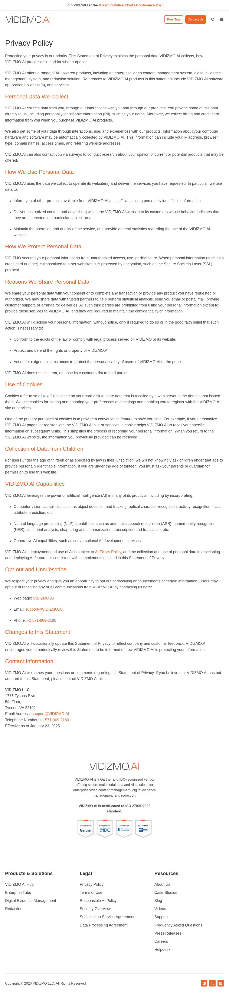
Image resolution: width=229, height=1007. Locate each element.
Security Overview (95, 909)
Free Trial (173, 19)
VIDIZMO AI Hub (19, 884)
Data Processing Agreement (103, 925)
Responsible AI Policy (98, 901)
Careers (161, 941)
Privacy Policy (92, 884)
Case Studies (165, 892)
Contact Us (196, 19)
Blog (158, 901)
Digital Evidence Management (30, 901)
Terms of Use (91, 892)
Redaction (13, 909)
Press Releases (167, 933)
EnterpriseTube (18, 892)
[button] (213, 19)
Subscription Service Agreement (107, 917)
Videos (160, 909)
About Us (162, 884)
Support (161, 917)
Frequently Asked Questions (178, 925)
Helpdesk (162, 949)
